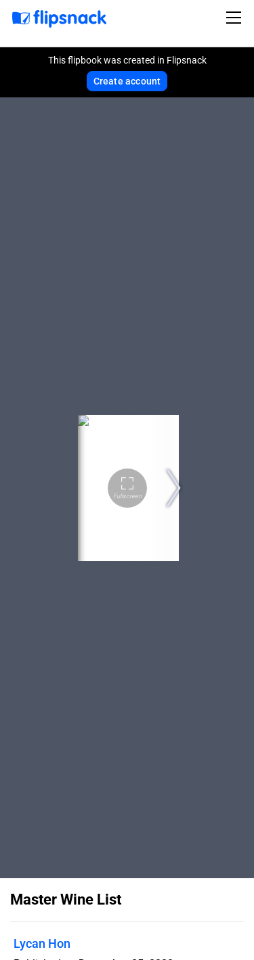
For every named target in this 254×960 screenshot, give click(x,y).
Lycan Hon (42, 943)
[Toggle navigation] (235, 17)
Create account (127, 81)
